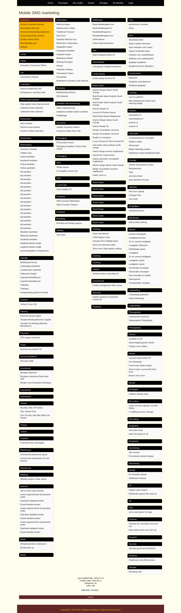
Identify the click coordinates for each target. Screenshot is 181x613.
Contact (94, 590)
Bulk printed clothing (138, 222)
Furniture (60, 196)
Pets (131, 507)
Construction (135, 73)
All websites (118, 3)
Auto (131, 35)
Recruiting (133, 401)
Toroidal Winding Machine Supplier (35, 320)
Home (50, 3)
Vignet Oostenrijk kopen (139, 51)
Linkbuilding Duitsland (30, 266)
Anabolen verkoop (64, 69)
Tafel (131, 172)
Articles (91, 3)
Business (60, 88)
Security (132, 544)
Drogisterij (133, 426)
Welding (24, 475)
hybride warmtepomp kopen (141, 165)
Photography (135, 312)
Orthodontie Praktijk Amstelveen (107, 67)
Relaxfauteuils (135, 168)
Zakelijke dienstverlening (68, 103)
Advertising (134, 448)
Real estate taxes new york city (143, 530)
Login (130, 3)
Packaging (61, 138)
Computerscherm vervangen (141, 138)
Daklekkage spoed (137, 249)
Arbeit (23, 61)
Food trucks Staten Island (140, 365)
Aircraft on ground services (32, 24)
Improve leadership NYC (31, 89)
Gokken (132, 110)
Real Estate (98, 85)
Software (133, 555)
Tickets (23, 403)
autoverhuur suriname (138, 24)
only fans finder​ (135, 176)
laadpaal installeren (137, 62)
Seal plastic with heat (29, 28)
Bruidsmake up (27, 548)
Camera (24, 300)
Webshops (98, 20)
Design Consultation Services (106, 130)
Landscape (61, 185)
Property (133, 519)
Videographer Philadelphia (140, 320)
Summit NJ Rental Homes (104, 112)
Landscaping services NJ (104, 78)
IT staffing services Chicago (141, 412)
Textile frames (62, 167)
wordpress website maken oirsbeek (72, 112)
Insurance (61, 123)
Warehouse (25, 450)
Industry (24, 311)
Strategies (133, 389)
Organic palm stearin (138, 490)
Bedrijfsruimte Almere (65, 92)
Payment (24, 333)
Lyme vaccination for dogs (140, 512)
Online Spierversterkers (103, 43)
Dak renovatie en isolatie (140, 275)
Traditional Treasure (65, 32)
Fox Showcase (135, 362)
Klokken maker (135, 142)
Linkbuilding (134, 290)
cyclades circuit (135, 339)
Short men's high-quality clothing (107, 249)
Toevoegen (63, 3)
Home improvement (29, 100)
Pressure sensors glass (30, 316)
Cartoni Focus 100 (28, 304)
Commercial (98, 281)
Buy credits (78, 3)
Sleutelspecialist (136, 40)
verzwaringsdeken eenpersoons (34, 251)
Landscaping (99, 74)
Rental (132, 353)
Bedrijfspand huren (28, 262)
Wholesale (134, 218)
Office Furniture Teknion (67, 205)
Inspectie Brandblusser (30, 277)
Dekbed (23, 47)
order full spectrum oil (138, 434)
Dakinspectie (134, 279)
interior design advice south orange (108, 165)
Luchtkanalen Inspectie (30, 270)
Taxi (94, 50)
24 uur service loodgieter (140, 242)
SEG (58, 163)
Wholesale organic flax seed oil (143, 494)
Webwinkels (26, 145)
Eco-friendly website (138, 474)
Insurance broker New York (68, 131)
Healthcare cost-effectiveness (142, 560)
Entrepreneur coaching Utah (32, 92)
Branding (60, 219)
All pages (103, 3)
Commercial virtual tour (139, 317)
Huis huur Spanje (136, 191)
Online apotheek (27, 168)
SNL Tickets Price (28, 411)
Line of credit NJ (136, 97)
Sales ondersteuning (65, 108)
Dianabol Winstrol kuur (66, 39)
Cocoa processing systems (32, 36)
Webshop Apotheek (29, 236)
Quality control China (29, 39)
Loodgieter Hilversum (138, 245)
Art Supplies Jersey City (67, 171)
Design (132, 470)
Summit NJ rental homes (104, 155)
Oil (130, 485)
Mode (23, 539)
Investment (25, 368)
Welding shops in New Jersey (33, 479)
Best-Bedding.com (28, 43)
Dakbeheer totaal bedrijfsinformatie (144, 153)
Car (22, 72)
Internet (24, 486)
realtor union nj (99, 175)
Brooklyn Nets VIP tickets (31, 408)
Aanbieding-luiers (136, 211)
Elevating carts (135, 572)
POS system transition (30, 338)
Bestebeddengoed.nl (102, 32)
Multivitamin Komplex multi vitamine (72, 81)
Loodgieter (133, 253)
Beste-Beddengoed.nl (102, 28)
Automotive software (29, 77)
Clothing (96, 229)
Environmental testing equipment (35, 32)
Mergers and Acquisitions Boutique (35, 383)
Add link (85, 590)
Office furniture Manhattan (68, 201)
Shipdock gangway (137, 85)
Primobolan (61, 77)
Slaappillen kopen (64, 47)
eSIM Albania (98, 39)
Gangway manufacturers (140, 82)
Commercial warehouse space (33, 454)
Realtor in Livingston (102, 137)
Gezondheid (98, 62)
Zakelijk (24, 258)
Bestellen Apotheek (29, 232)
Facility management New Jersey (107, 285)
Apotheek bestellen (28, 160)
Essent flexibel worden (30, 504)
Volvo (131, 28)
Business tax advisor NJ (31, 349)
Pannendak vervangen (139, 268)
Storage (132, 567)
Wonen (132, 229)
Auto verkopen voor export (140, 47)
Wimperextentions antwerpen (33, 544)
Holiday (60, 230)
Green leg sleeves (101, 233)
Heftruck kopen (63, 24)
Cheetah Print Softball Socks (105, 241)
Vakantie (133, 187)
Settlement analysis (137, 478)
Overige (132, 160)
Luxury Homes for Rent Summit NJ (108, 141)
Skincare (97, 292)
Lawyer (96, 269)
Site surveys (134, 452)
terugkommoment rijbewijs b (141, 66)
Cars (131, 20)
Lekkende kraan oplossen (31, 108)
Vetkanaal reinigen (28, 274)
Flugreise (97, 307)
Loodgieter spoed (136, 260)
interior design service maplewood (108, 151)
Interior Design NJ (101, 109)
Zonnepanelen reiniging (139, 283)
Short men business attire (104, 245)
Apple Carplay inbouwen (139, 43)
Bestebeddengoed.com (103, 36)
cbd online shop (136, 430)
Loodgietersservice (137, 238)
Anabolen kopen (63, 54)
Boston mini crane (137, 375)
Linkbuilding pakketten (139, 295)
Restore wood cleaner (30, 127)
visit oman (60, 235)
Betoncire (133, 78)
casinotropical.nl (136, 119)
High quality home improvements (35, 104)
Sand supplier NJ (64, 189)
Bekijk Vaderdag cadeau (139, 149)
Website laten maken (65, 28)
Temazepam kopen (64, 73)
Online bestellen (27, 157)
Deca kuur (61, 36)
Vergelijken (134, 206)
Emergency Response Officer (33, 65)
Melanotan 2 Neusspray (67, 43)
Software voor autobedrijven (141, 55)
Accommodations (28, 356)
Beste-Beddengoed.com (103, 24)
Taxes (23, 345)
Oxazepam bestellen (65, 51)
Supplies (24, 438)
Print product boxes (65, 143)
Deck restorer (26, 123)
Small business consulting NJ (106, 274)
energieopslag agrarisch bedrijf (34, 292)
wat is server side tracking (31, 491)
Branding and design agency (69, 223)
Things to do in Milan (138, 346)
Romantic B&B (26, 361)
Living (23, 54)
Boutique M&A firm (28, 373)
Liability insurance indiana (67, 127)
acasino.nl (133, 122)
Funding (132, 92)
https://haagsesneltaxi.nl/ (104, 55)
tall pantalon (25, 172)
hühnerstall (134, 145)
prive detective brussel (139, 180)
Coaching (24, 84)
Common (24, 20)
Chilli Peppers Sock (101, 237)
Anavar (59, 66)
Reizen (132, 334)
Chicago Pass (135, 195)
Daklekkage (61, 115)
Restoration (25, 119)
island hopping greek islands (141, 343)
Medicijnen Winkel (64, 58)
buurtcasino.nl (135, 115)
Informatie (133, 133)
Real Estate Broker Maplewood (106, 116)
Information (61, 20)
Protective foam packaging (32, 443)
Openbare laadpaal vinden (32, 501)
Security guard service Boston (142, 548)
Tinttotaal (24, 285)
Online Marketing (136, 298)
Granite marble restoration (32, 131)
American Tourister (28, 149)
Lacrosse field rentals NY (140, 358)
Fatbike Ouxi (26, 153)
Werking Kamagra (64, 62)
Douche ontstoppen (137, 234)
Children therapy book (138, 394)
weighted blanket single (30, 243)
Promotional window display (141, 456)
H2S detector (62, 96)
